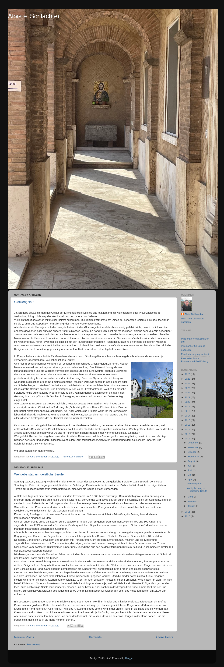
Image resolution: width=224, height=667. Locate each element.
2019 (188, 406)
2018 (188, 411)
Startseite (95, 637)
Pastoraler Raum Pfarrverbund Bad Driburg (194, 359)
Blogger (129, 658)
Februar (192, 501)
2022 (188, 392)
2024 (188, 383)
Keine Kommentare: (73, 456)
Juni (190, 470)
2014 (188, 429)
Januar (191, 506)
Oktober (192, 452)
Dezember (193, 442)
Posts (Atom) (33, 644)
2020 (188, 402)
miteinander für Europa (193, 346)
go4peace (186, 350)
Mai (190, 475)
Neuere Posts (24, 637)
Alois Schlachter (194, 314)
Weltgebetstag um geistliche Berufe (39, 474)
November (193, 447)
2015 (188, 425)
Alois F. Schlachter (34, 16)
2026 (188, 374)
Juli (190, 465)
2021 (188, 397)
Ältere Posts (164, 637)
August (192, 461)
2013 (188, 434)
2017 (188, 415)
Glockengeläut (24, 302)
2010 (188, 516)
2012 (188, 438)
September (194, 456)
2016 (188, 420)
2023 (188, 388)
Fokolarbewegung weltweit (195, 354)
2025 (188, 378)
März (191, 496)
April (190, 479)
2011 (188, 511)
